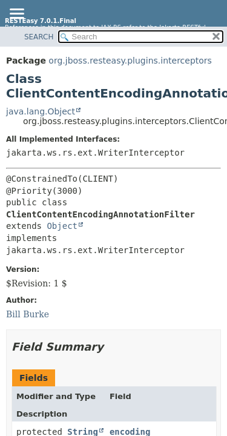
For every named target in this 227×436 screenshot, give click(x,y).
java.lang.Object (40, 111)
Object (62, 226)
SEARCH (39, 37)
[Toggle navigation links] (16, 14)
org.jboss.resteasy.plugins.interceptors (130, 60)
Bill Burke (27, 314)
